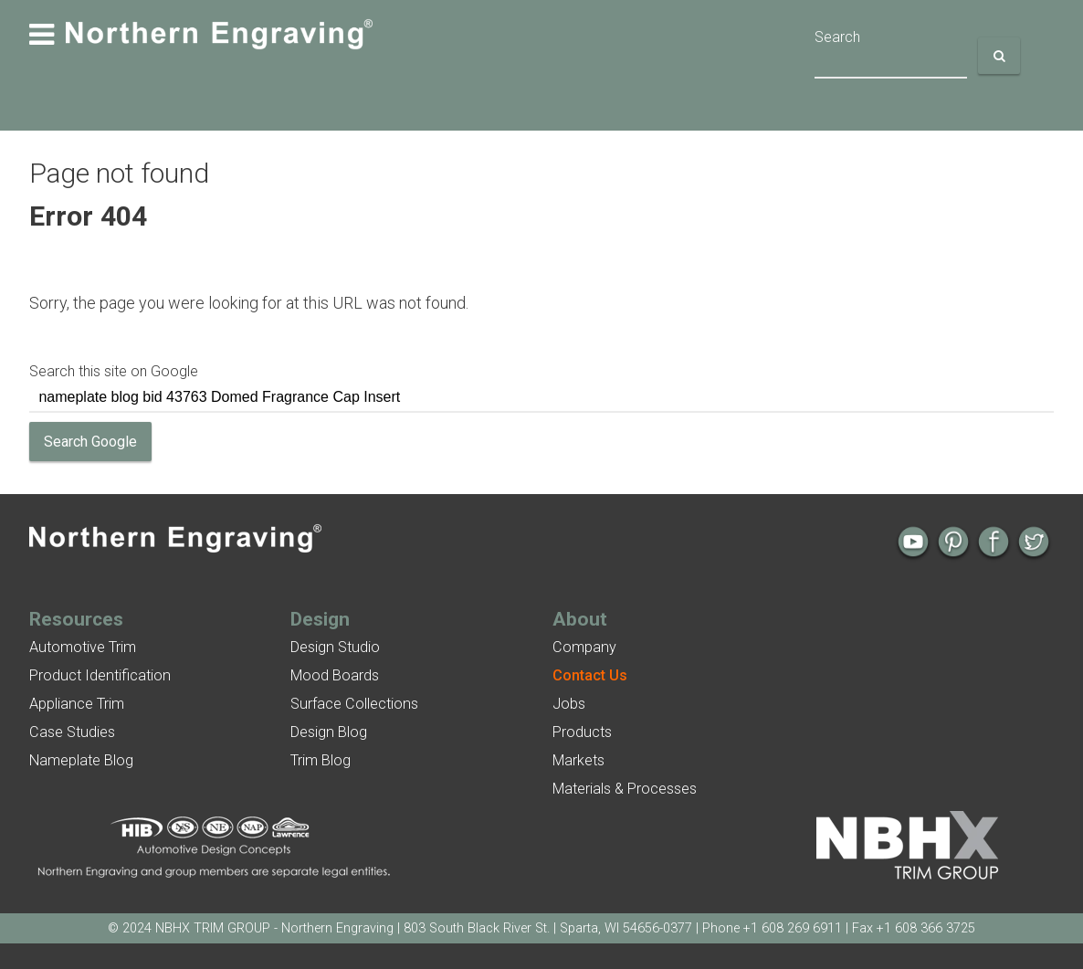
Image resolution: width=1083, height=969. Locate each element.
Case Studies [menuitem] (72, 732)
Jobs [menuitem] (568, 703)
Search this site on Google (113, 371)
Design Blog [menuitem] (328, 732)
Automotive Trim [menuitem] (82, 647)
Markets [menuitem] (578, 760)
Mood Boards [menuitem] (334, 675)
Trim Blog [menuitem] (320, 760)
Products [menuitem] (582, 732)
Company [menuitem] (584, 647)
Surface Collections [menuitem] (354, 703)
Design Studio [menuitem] (335, 647)
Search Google (90, 441)
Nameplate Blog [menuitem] (81, 760)
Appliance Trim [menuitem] (76, 703)
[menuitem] (589, 675)
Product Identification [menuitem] (100, 675)
